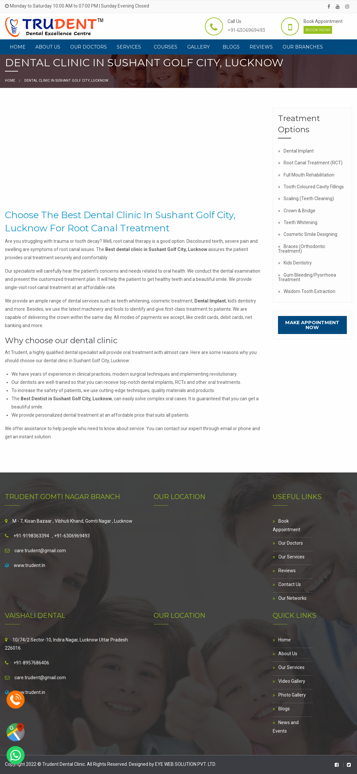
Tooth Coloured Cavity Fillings (314, 186)
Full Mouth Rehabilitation (309, 175)
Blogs (231, 47)
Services (129, 47)
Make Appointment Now (312, 325)
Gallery (198, 47)
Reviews (261, 47)
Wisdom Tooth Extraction (309, 291)
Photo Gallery (292, 695)
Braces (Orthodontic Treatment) (301, 249)
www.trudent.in (29, 565)
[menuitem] (17, 46)
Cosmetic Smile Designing (310, 234)
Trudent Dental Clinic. (64, 764)
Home (18, 47)
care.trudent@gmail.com (40, 550)
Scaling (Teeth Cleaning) (309, 198)
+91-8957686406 (31, 662)
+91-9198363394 (31, 535)
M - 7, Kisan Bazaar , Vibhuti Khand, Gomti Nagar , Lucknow (72, 521)
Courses (165, 47)
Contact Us (289, 584)
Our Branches (303, 47)
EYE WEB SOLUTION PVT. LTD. (185, 764)
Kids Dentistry (298, 262)
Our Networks (292, 598)
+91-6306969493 (246, 30)
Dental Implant (299, 151)
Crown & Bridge (299, 210)
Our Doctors (88, 47)
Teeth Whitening (300, 222)
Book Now (318, 29)
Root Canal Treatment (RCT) (313, 162)
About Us (47, 47)
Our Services (291, 556)
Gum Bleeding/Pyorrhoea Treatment (307, 277)
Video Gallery (291, 681)
